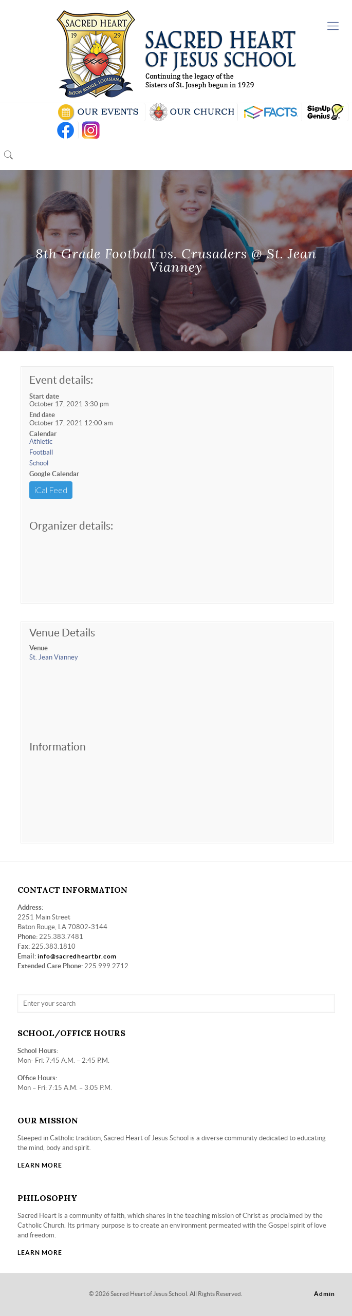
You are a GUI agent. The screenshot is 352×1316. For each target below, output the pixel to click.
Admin (324, 1293)
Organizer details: (71, 526)
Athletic (40, 441)
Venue (38, 648)
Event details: (61, 380)
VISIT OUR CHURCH (191, 112)
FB (66, 130)
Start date (44, 396)
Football (41, 452)
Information (57, 747)
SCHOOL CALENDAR (99, 112)
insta (91, 130)
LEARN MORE (39, 1165)
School (38, 463)
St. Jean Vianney (53, 657)
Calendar (43, 434)
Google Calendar (54, 474)
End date (42, 415)
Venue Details (62, 632)
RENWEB (270, 112)
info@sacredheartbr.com (77, 956)
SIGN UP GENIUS (325, 112)
